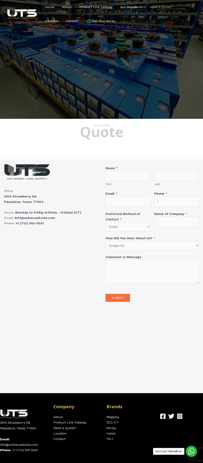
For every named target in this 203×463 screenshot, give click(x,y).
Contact (59, 439)
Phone (160, 193)
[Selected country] (157, 202)
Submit (118, 298)
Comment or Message (123, 257)
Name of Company (170, 214)
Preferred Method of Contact (123, 216)
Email (111, 193)
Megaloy (113, 417)
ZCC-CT (113, 422)
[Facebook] (163, 416)
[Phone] (176, 201)
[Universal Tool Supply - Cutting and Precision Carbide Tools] (22, 14)
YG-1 (110, 439)
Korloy (111, 428)
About (58, 417)
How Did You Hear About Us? (130, 238)
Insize (111, 433)
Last (157, 184)
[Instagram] (180, 416)
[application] (135, 7)
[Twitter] (171, 416)
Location (60, 433)
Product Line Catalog (69, 422)
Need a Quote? (64, 428)
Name (112, 168)
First (109, 184)
